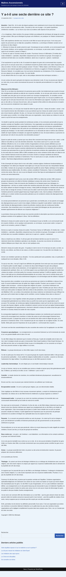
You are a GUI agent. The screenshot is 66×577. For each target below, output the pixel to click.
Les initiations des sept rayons (10, 559)
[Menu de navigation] (63, 3)
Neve (25, 575)
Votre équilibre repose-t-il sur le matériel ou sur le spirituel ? (19, 553)
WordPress (39, 575)
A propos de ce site (19, 18)
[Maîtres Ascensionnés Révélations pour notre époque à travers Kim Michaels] (15, 3)
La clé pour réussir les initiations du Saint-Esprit (15, 556)
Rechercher (4, 538)
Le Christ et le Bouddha (8, 562)
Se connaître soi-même (8, 565)
